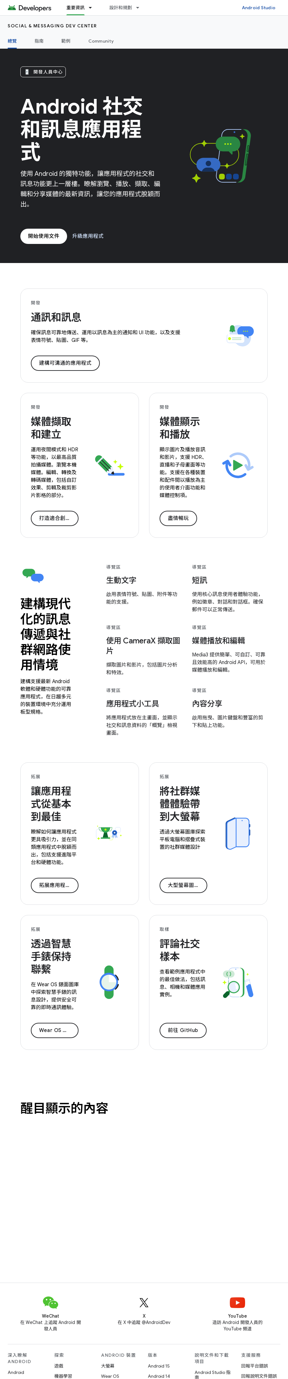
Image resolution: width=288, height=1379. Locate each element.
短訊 (199, 580)
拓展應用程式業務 (59, 885)
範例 (66, 41)
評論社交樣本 (180, 950)
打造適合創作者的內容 (59, 518)
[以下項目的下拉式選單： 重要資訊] (93, 7)
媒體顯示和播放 (180, 428)
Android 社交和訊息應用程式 (81, 129)
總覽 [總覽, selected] (12, 41)
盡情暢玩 (178, 518)
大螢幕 (107, 1366)
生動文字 (121, 580)
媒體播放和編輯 (218, 641)
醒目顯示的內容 (64, 1108)
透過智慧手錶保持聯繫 (51, 957)
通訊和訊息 (56, 317)
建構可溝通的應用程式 (65, 363)
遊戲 (58, 1366)
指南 (39, 41)
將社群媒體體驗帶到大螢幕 (180, 804)
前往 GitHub (183, 1030)
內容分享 (207, 704)
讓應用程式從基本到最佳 (51, 804)
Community (101, 41)
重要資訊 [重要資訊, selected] (75, 7)
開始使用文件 (43, 236)
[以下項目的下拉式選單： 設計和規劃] (140, 7)
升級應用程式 (88, 236)
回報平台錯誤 (254, 1366)
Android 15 (159, 1366)
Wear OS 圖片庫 (59, 1030)
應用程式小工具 (132, 704)
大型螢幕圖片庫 (186, 885)
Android (16, 1372)
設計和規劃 (120, 7)
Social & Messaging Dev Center (52, 26)
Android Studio (259, 7)
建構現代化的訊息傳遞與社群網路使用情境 (45, 634)
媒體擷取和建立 (51, 428)
